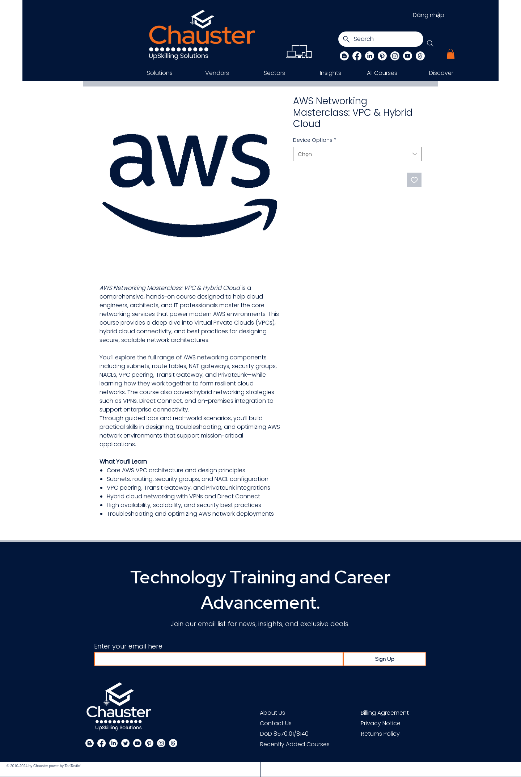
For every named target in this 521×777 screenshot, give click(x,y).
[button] (450, 54)
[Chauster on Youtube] (407, 55)
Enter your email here (128, 646)
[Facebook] (356, 55)
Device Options (314, 140)
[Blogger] (89, 743)
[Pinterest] (382, 55)
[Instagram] (394, 55)
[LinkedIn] (369, 55)
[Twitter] (125, 743)
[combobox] (357, 154)
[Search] (380, 39)
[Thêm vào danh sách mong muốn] (414, 180)
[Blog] (344, 55)
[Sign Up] (384, 659)
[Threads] (420, 55)
